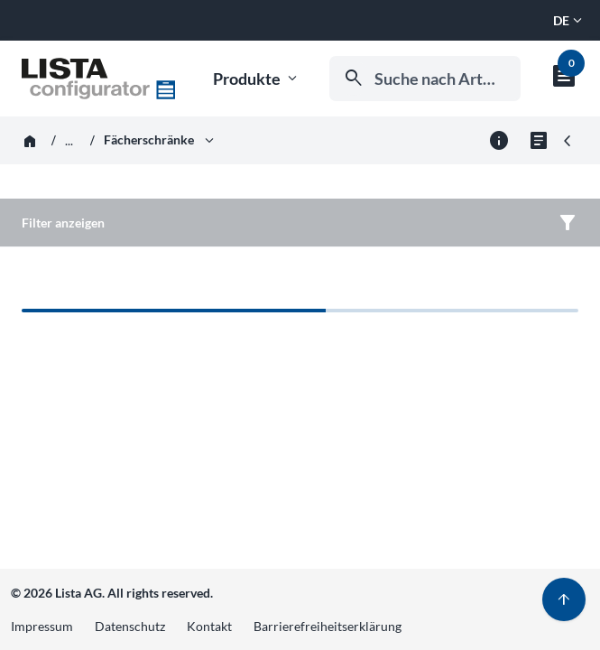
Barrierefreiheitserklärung (328, 626)
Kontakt (209, 626)
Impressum (42, 626)
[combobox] (425, 78)
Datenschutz (130, 626)
